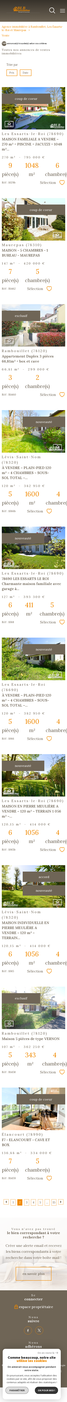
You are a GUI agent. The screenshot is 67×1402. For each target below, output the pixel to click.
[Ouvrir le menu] (62, 10)
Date (26, 72)
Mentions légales (28, 1371)
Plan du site (12, 1371)
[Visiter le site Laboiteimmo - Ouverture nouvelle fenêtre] (33, 1381)
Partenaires (45, 1371)
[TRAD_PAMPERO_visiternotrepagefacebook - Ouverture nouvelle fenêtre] (28, 1330)
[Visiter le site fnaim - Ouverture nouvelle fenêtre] (18, 1355)
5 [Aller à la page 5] (40, 1202)
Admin (57, 1371)
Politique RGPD (37, 1374)
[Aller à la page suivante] (60, 1201)
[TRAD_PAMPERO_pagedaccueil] (23, 12)
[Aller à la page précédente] (6, 1201)
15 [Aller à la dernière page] (54, 1202)
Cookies (51, 1374)
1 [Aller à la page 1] (13, 1202)
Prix (11, 72)
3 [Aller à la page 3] (27, 1202)
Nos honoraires (19, 1374)
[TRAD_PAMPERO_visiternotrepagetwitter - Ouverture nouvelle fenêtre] (39, 1330)
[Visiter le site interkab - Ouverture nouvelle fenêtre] (38, 1355)
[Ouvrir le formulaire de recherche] (52, 11)
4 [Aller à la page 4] (33, 1202)
